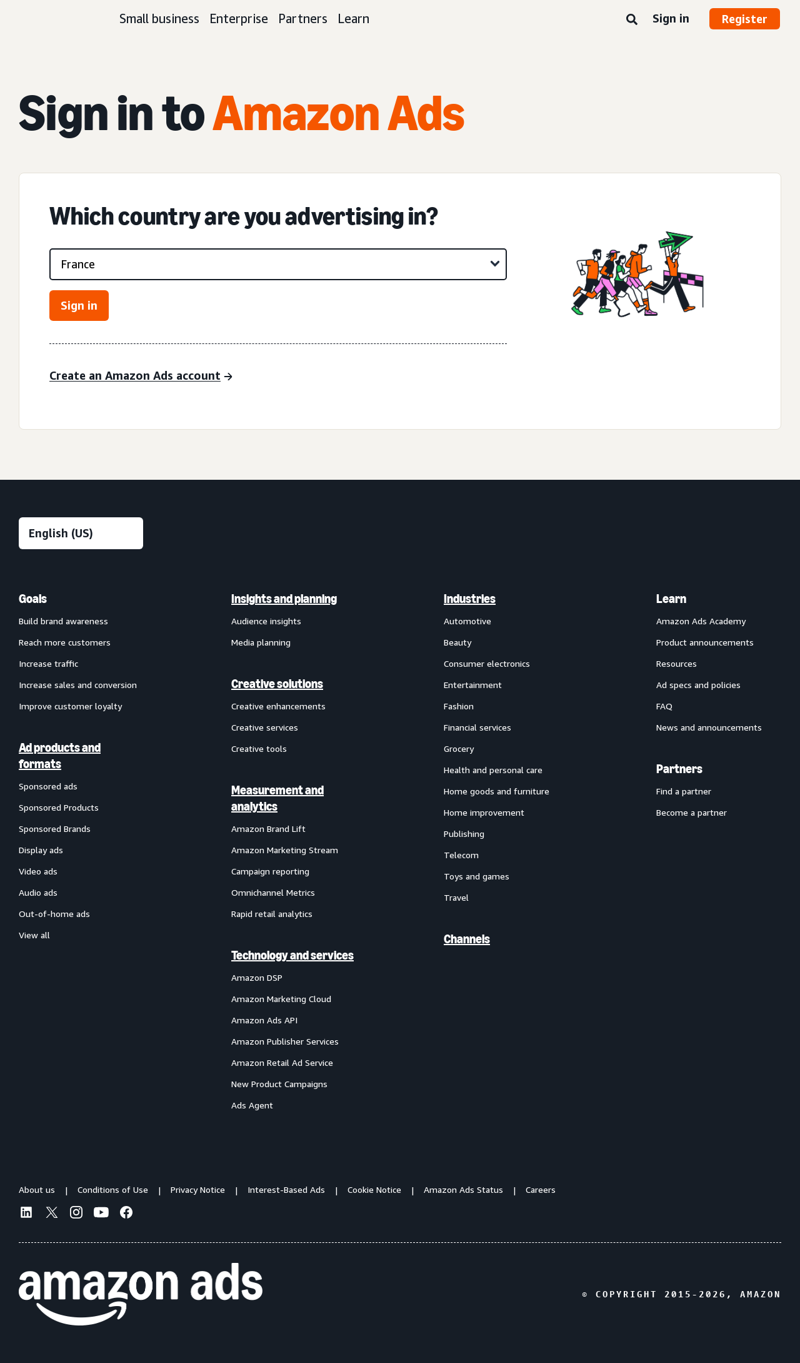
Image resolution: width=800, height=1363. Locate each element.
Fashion (459, 706)
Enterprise (238, 18)
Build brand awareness (63, 621)
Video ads (38, 871)
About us (37, 1189)
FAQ (664, 706)
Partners (303, 18)
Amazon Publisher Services (285, 1041)
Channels (467, 938)
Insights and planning (284, 598)
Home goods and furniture (496, 791)
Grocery (459, 748)
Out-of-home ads (54, 913)
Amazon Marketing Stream (284, 849)
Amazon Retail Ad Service (282, 1062)
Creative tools (259, 748)
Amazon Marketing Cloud (281, 998)
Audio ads (38, 892)
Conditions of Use (113, 1189)
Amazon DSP (256, 977)
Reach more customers (65, 642)
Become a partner (691, 812)
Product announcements (705, 642)
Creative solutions (277, 683)
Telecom (461, 854)
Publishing (464, 833)
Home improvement (484, 812)
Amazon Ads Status (463, 1189)
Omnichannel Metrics (273, 892)
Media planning (261, 642)
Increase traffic (48, 663)
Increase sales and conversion (78, 684)
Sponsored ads (48, 786)
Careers (541, 1189)
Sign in (670, 18)
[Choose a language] (81, 533)
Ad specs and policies (698, 684)
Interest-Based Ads (286, 1189)
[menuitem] (81, 851)
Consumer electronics (487, 663)
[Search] (632, 20)
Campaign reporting (270, 871)
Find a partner (683, 791)
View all (34, 935)
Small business (159, 18)
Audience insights (266, 621)
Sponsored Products (59, 807)
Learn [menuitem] (671, 598)
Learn (353, 18)
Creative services (264, 727)
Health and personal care (493, 769)
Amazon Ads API (264, 1020)
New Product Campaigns (279, 1083)
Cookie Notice (374, 1189)
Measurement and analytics (277, 798)
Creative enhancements (278, 706)
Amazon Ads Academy (701, 621)
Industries (470, 598)
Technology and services (292, 955)
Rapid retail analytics (271, 913)
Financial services (477, 727)
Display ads (41, 849)
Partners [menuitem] (679, 768)
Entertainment (473, 684)
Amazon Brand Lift (268, 828)
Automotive (467, 621)
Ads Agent (252, 1105)
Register (745, 19)
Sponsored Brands (55, 828)
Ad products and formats (60, 755)
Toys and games (476, 876)
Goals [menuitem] (33, 598)
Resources (676, 663)
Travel (456, 897)
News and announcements (709, 727)
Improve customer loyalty (70, 706)
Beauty (457, 642)
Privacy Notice (198, 1189)
